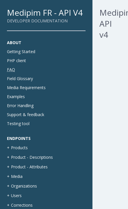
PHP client (16, 60)
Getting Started (21, 51)
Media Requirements (26, 87)
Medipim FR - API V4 (45, 12)
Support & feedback (25, 114)
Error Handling (20, 105)
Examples (16, 96)
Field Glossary (20, 78)
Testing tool (18, 123)
